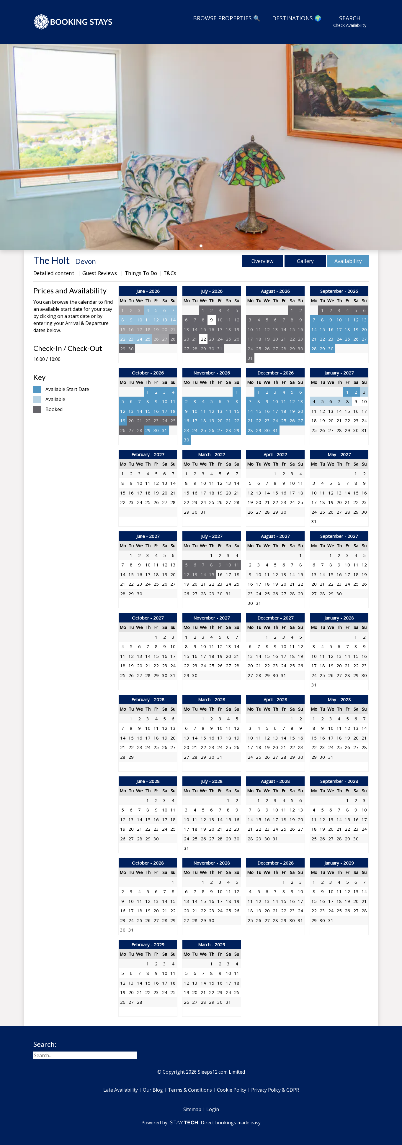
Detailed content (54, 273)
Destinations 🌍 (296, 18)
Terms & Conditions (190, 1090)
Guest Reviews (100, 273)
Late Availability (120, 1090)
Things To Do (141, 273)
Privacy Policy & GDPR (275, 1090)
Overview (262, 261)
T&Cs (170, 273)
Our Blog (153, 1090)
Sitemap (192, 1109)
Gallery (305, 261)
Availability (348, 261)
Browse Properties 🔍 (226, 18)
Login (212, 1109)
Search (349, 21)
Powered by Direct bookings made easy (200, 1122)
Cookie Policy (231, 1090)
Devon (85, 261)
